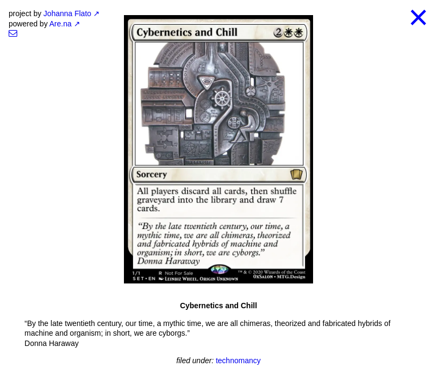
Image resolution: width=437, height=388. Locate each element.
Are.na (61, 23)
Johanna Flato (68, 13)
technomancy (238, 360)
